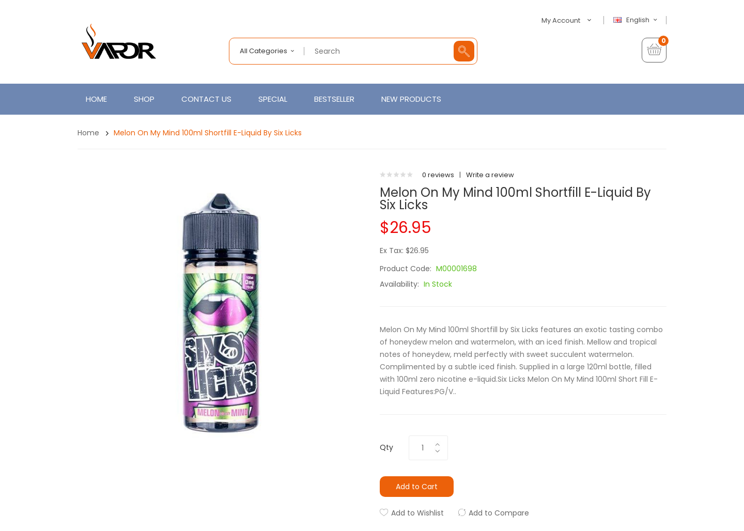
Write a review (490, 175)
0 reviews (438, 175)
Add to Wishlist (417, 513)
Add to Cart (417, 486)
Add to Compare (499, 513)
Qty (386, 447)
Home (88, 133)
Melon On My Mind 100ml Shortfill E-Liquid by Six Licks (208, 133)
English (636, 20)
